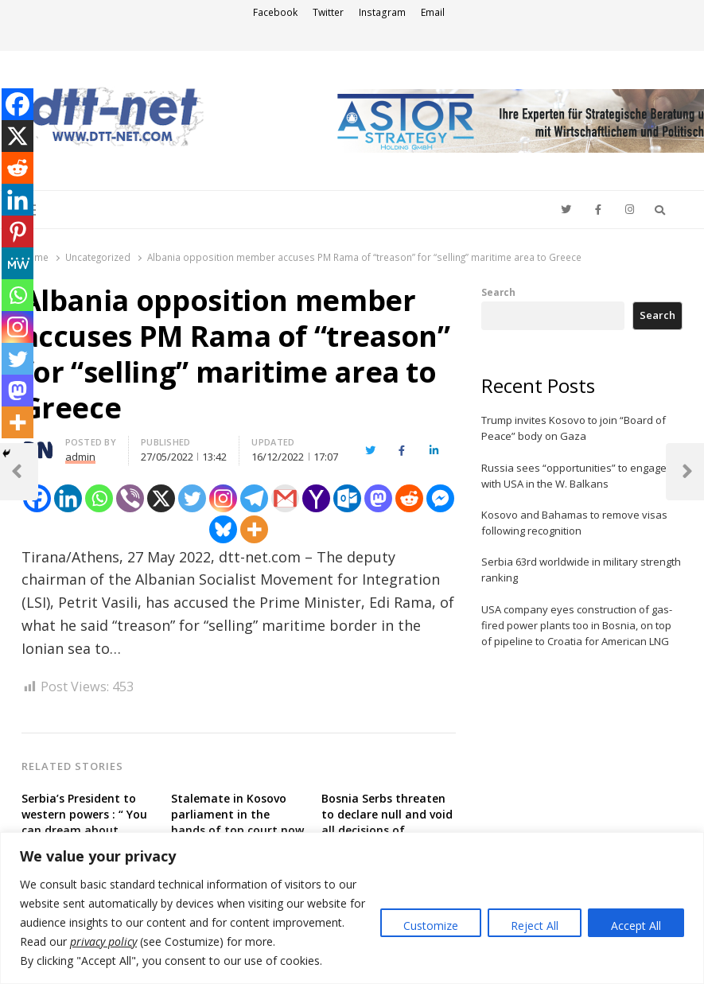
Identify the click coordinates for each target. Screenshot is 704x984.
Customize (430, 925)
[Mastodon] (378, 498)
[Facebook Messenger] (440, 498)
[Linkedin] (68, 498)
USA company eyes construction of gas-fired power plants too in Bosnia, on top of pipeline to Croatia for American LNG (576, 625)
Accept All (636, 925)
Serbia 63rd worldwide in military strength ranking (581, 569)
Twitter (328, 12)
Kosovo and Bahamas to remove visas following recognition (574, 523)
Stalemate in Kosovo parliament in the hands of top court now (237, 814)
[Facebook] (17, 104)
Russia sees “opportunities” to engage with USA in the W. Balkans (574, 476)
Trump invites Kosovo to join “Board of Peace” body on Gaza (573, 428)
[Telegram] (254, 498)
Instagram (382, 12)
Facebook (275, 12)
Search (498, 292)
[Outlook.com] (347, 498)
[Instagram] (223, 498)
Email (433, 12)
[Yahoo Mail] (316, 498)
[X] (161, 498)
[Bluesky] (223, 529)
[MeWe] (17, 263)
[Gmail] (285, 498)
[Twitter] (192, 498)
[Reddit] (409, 498)
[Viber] (130, 498)
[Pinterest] (17, 231)
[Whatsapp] (99, 498)
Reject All (534, 925)
